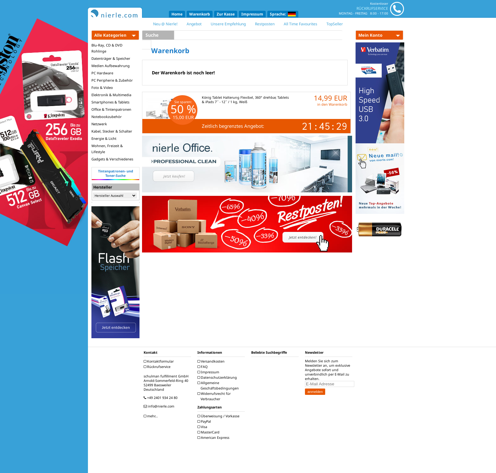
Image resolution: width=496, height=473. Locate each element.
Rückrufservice (157, 366)
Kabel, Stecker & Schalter (111, 131)
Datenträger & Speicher (110, 58)
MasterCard (209, 432)
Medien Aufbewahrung (110, 65)
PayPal (205, 421)
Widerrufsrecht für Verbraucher (215, 396)
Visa (203, 427)
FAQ (203, 366)
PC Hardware (102, 73)
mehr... (151, 416)
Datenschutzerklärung (218, 377)
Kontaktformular (159, 361)
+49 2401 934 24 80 (161, 397)
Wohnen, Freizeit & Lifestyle (107, 148)
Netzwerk (99, 123)
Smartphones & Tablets (110, 102)
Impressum (252, 14)
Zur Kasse (226, 14)
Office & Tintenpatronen (111, 109)
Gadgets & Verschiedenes (112, 159)
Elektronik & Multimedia (111, 94)
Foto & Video (102, 87)
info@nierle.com (159, 406)
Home (177, 14)
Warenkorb (199, 14)
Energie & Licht (103, 138)
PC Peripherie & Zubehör (112, 80)
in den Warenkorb (332, 104)
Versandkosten (212, 361)
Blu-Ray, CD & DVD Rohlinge (106, 48)
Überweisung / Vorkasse (219, 416)
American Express (214, 437)
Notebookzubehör (106, 116)
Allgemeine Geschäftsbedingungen (219, 385)
